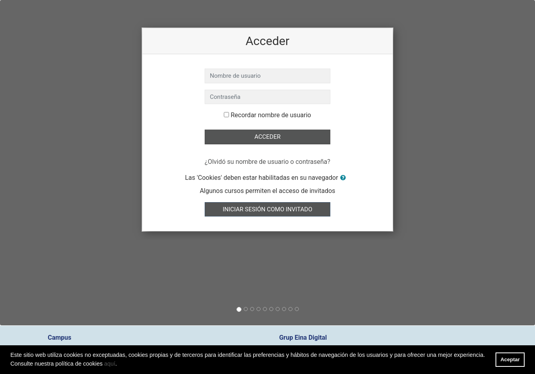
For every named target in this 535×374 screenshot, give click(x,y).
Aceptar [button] (510, 359)
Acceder (267, 136)
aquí (109, 363)
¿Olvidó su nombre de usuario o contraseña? (267, 161)
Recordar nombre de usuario (271, 115)
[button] (345, 178)
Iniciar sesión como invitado (267, 209)
